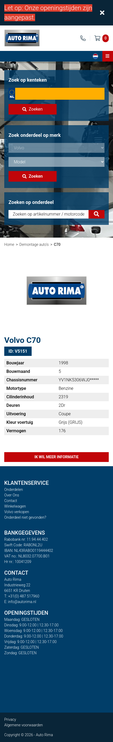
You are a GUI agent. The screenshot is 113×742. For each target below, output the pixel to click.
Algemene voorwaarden (23, 725)
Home (9, 244)
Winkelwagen (15, 506)
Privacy (10, 719)
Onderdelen (13, 489)
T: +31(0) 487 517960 (21, 596)
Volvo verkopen (16, 512)
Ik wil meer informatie (56, 457)
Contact (10, 501)
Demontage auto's (34, 244)
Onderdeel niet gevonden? (25, 517)
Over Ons (11, 495)
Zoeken (32, 109)
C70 (57, 244)
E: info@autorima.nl (20, 602)
